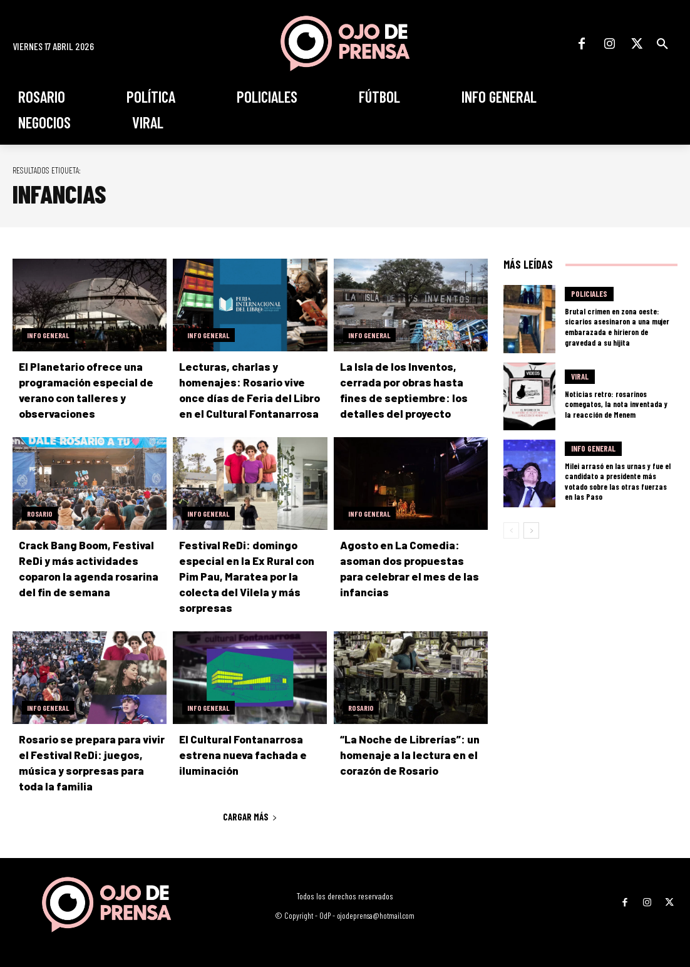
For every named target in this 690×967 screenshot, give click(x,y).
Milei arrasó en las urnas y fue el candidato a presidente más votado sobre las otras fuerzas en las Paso (618, 481)
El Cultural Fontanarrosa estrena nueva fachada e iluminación (241, 755)
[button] (662, 44)
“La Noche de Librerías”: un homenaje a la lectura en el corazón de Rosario (408, 755)
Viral (580, 377)
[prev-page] (511, 530)
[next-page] (531, 530)
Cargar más (250, 816)
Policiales (589, 295)
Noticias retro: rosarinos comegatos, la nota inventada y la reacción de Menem (615, 404)
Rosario (40, 513)
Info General (48, 335)
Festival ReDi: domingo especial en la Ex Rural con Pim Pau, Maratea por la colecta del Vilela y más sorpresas (245, 576)
